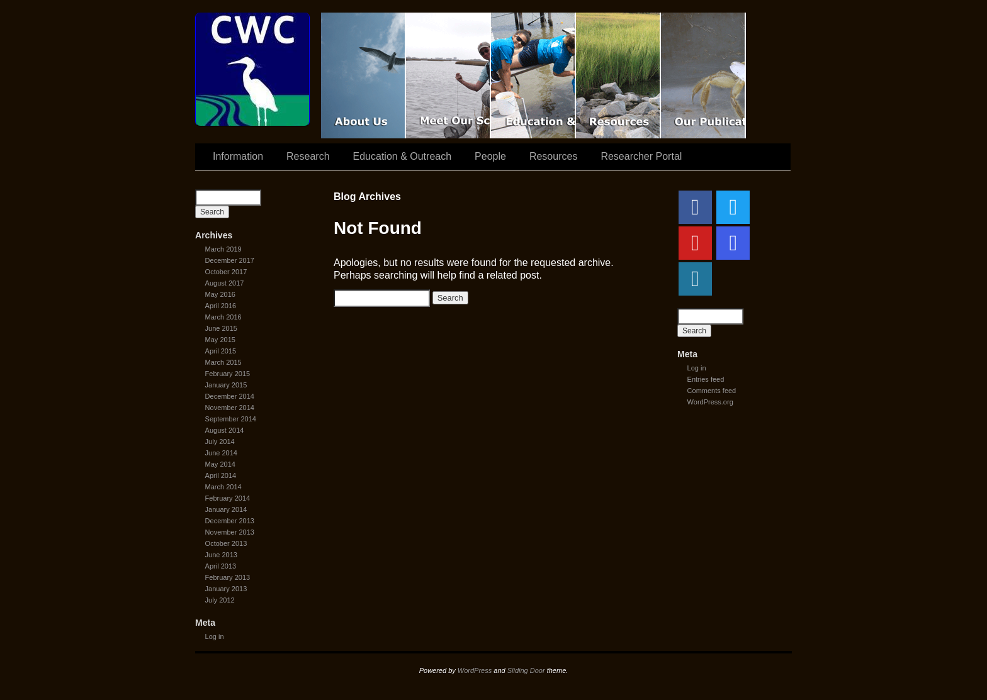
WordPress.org (710, 402)
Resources (618, 75)
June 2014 (221, 453)
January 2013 (226, 588)
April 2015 (221, 351)
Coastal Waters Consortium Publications (703, 75)
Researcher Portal (641, 156)
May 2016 (220, 294)
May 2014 (220, 464)
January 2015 (226, 385)
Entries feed (706, 379)
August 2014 (224, 430)
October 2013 (226, 543)
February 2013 (228, 577)
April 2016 (221, 305)
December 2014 (229, 396)
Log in (214, 636)
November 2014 (229, 407)
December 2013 (229, 521)
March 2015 (223, 362)
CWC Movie (363, 75)
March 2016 (223, 317)
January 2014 (226, 509)
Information (238, 156)
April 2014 (221, 475)
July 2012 (220, 600)
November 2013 (229, 532)
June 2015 (221, 328)
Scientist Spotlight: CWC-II (448, 75)
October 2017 (226, 271)
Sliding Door (526, 670)
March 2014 (223, 487)
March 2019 (223, 249)
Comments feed (711, 390)
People (490, 156)
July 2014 (220, 441)
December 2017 (229, 260)
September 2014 (230, 419)
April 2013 (221, 566)
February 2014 (228, 498)
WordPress (475, 670)
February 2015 (228, 373)
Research (307, 156)
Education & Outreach (533, 75)
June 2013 (221, 554)
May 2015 (220, 339)
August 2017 (224, 283)
